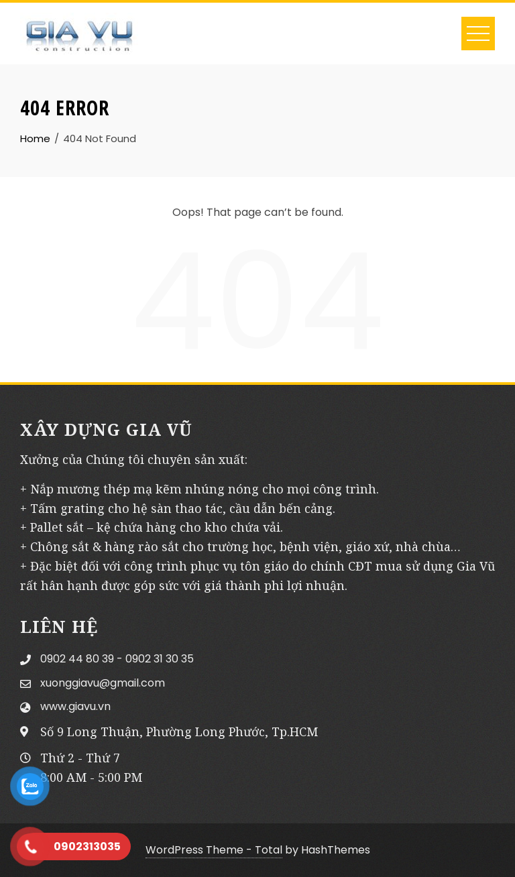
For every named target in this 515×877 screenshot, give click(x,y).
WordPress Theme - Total (214, 850)
